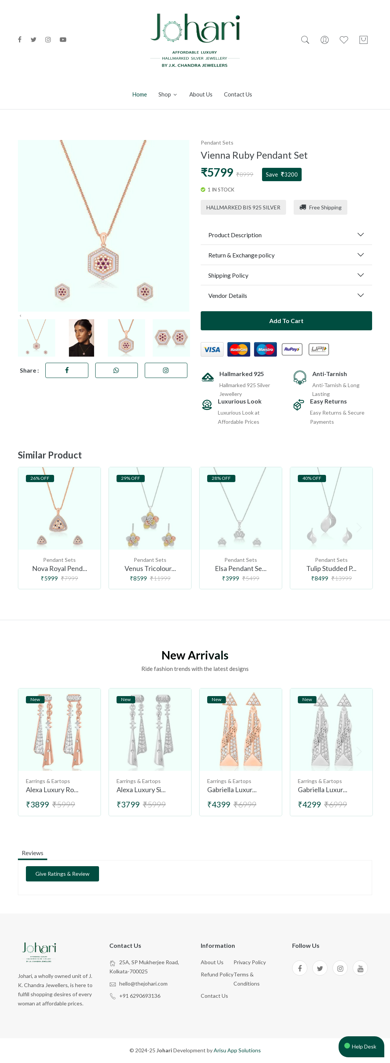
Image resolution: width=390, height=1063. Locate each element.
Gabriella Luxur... (232, 790)
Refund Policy (217, 974)
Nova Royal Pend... (59, 568)
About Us (212, 963)
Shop (168, 94)
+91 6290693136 (139, 996)
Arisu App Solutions (237, 1051)
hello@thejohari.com (143, 984)
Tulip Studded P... (331, 568)
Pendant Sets (217, 142)
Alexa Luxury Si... (141, 790)
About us (201, 94)
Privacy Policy (249, 963)
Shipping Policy (228, 275)
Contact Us (214, 996)
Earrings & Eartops (48, 781)
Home (139, 94)
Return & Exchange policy (241, 255)
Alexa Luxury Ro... (52, 790)
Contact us (238, 94)
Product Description (235, 234)
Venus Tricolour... (150, 568)
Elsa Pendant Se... (241, 568)
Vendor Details (227, 295)
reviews (32, 852)
